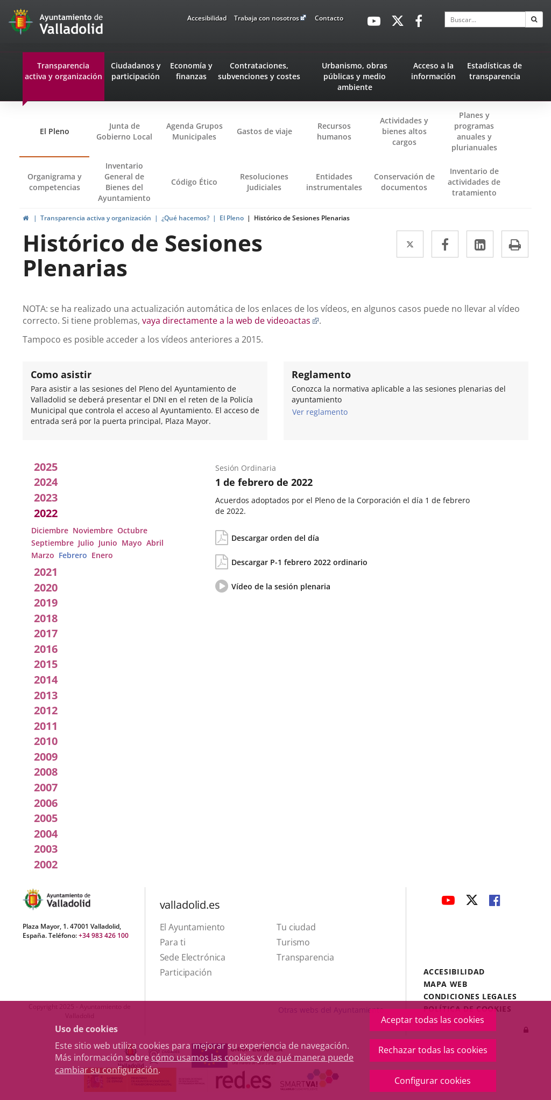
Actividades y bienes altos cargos (404, 131)
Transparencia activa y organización (95, 217)
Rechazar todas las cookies (433, 1050)
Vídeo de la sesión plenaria (280, 586)
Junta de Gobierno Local (124, 131)
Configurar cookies (432, 1081)
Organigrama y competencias (54, 181)
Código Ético (194, 182)
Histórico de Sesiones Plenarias (302, 217)
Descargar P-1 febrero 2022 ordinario (299, 562)
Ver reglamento (320, 411)
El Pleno (54, 131)
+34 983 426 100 (104, 935)
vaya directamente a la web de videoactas (230, 320)
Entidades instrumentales (334, 181)
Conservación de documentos (407, 189)
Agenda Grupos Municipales (194, 131)
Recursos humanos (334, 131)
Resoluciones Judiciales (264, 181)
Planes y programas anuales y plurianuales (474, 131)
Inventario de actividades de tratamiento (474, 182)
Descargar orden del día (275, 538)
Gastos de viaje (264, 131)
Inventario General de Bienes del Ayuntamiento (124, 182)
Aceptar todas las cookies (432, 1020)
